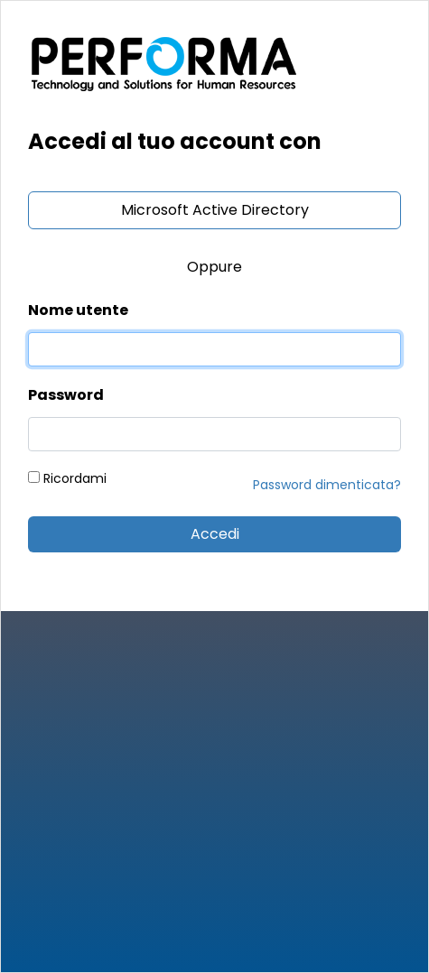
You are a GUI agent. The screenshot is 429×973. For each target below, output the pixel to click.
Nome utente (78, 310)
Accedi (215, 534)
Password (66, 395)
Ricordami (67, 478)
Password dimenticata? (327, 485)
